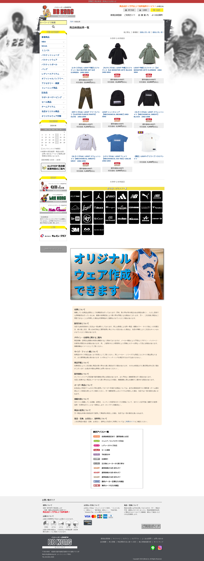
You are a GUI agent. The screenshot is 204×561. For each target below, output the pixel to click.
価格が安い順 (145, 32)
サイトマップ (158, 542)
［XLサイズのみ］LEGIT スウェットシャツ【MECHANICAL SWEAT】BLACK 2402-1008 (149, 114)
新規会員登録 (105, 538)
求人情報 (112, 542)
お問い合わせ (158, 538)
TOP (71, 21)
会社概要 (103, 542)
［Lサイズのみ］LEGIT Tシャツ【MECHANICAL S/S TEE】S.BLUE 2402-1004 (117, 158)
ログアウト (135, 538)
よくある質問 (146, 538)
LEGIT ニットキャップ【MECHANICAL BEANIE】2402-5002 (115, 114)
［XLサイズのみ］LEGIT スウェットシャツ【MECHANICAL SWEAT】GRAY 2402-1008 (86, 158)
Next (65, 125)
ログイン (126, 538)
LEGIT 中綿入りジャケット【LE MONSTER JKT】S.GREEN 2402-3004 (148, 70)
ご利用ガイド (129, 421)
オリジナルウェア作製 (51, 116)
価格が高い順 (157, 32)
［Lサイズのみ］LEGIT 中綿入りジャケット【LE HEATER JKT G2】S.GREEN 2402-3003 (85, 70)
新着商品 (45, 37)
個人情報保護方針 (145, 542)
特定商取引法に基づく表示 (127, 542)
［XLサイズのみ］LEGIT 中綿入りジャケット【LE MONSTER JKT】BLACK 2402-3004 (118, 70)
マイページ (116, 538)
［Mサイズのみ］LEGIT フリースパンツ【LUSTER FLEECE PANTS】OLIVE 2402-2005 (85, 114)
